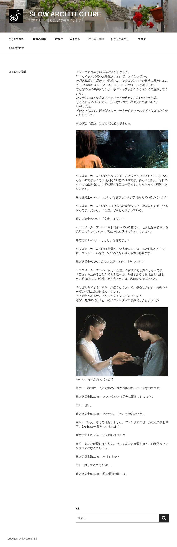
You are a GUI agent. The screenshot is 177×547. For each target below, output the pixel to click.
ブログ (142, 39)
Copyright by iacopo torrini (22, 538)
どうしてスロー (17, 39)
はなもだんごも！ (121, 39)
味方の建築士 (40, 39)
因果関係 (75, 39)
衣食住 (59, 39)
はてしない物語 (95, 39)
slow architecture (65, 14)
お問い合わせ (16, 47)
